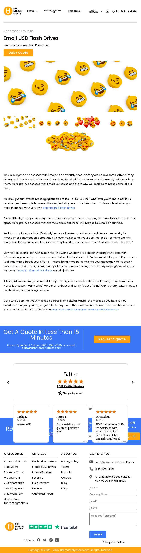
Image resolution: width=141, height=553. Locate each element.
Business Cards (14, 472)
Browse (32, 11)
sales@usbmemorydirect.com (41, 348)
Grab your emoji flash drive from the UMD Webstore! (85, 309)
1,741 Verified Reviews (70, 386)
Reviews (37, 488)
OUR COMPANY (95, 11)
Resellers (37, 477)
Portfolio (66, 472)
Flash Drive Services (44, 461)
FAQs (64, 488)
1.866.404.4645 (124, 11)
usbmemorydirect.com (74, 550)
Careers (66, 477)
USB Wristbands (14, 483)
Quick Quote (18, 53)
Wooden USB (12, 477)
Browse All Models (15, 461)
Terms (65, 467)
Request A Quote (112, 339)
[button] (8, 382)
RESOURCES (75, 11)
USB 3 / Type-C (13, 488)
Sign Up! (130, 436)
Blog (64, 483)
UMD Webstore (13, 494)
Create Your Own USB (53, 11)
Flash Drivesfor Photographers (16, 501)
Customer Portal (42, 494)
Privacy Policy (69, 461)
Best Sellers (11, 467)
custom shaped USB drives (35, 270)
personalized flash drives (59, 208)
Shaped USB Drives (44, 467)
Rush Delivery (40, 483)
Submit (98, 534)
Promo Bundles (42, 472)
